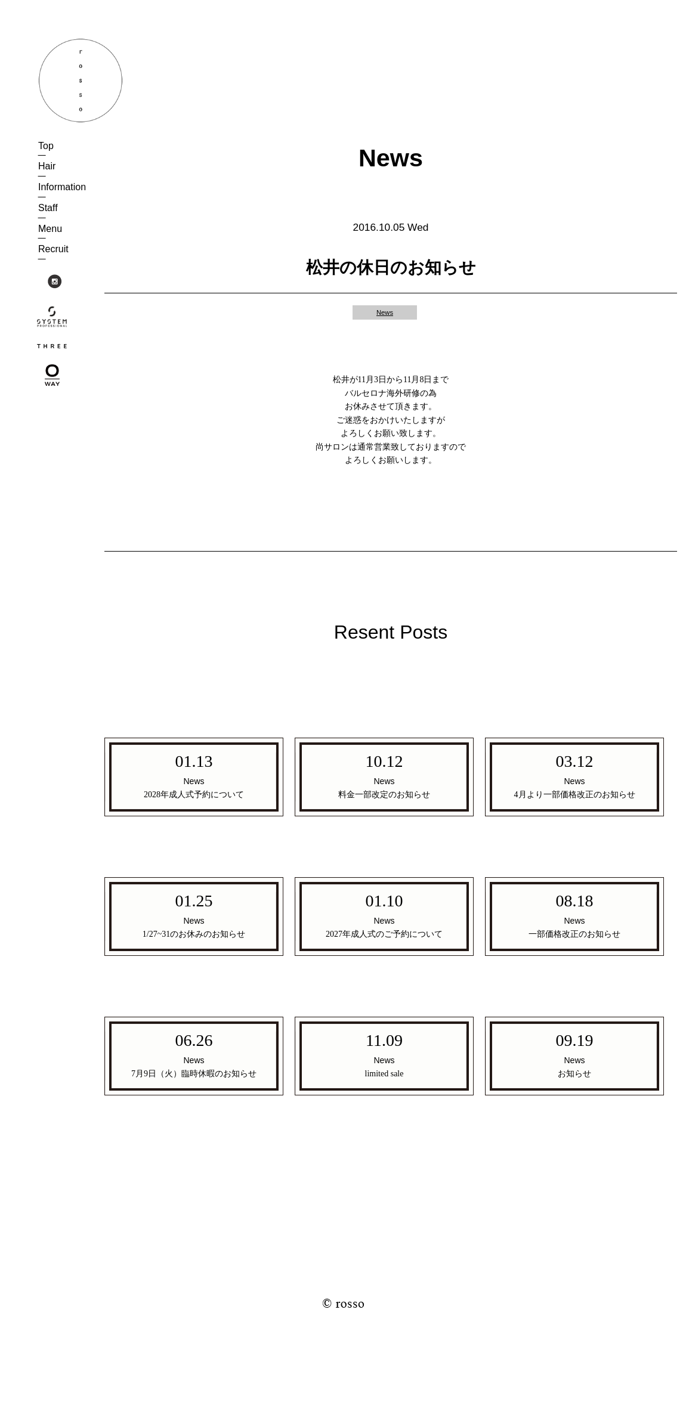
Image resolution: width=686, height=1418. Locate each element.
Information (62, 187)
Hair (46, 166)
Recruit (53, 249)
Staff (48, 208)
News (384, 312)
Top (46, 146)
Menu (50, 229)
